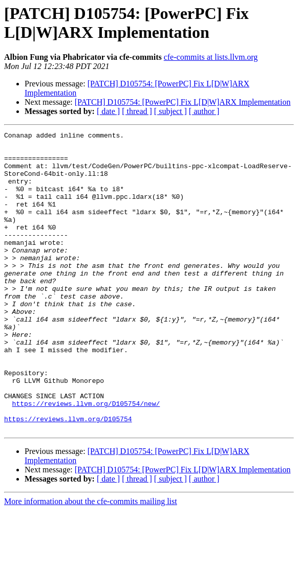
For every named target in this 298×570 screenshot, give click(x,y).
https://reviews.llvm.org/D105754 (68, 477)
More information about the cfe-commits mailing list (90, 561)
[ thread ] (137, 111)
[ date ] (108, 111)
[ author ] (204, 111)
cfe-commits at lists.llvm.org (211, 57)
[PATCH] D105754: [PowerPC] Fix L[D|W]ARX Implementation (183, 102)
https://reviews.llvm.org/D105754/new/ (86, 458)
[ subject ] (170, 111)
